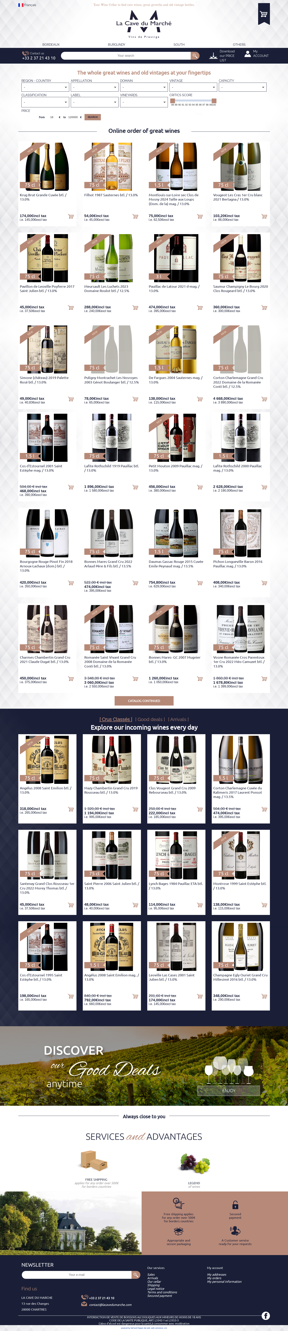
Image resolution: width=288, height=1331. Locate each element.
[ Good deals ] (150, 719)
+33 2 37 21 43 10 (101, 1298)
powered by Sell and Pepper (132, 1328)
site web (147, 1328)
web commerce (157, 1328)
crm (165, 1328)
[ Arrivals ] (178, 719)
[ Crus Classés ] (115, 719)
